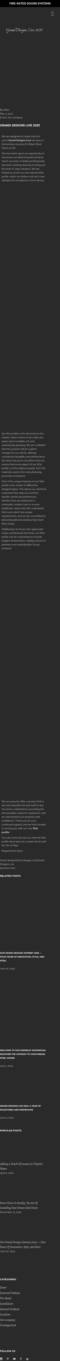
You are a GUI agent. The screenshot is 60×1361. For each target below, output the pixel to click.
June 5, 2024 (7, 1117)
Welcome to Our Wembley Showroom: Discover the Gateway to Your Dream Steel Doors (23, 1054)
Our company (15, 117)
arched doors (18, 540)
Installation (6, 1304)
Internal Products (9, 1309)
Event (3, 117)
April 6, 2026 (7, 1173)
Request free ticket (12, 850)
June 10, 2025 (7, 968)
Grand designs (8, 860)
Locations (5, 1314)
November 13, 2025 (10, 1212)
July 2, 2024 (6, 1065)
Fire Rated (5, 1298)
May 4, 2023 (6, 113)
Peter (6, 109)
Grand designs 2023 (27, 860)
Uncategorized (8, 1325)
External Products (10, 1293)
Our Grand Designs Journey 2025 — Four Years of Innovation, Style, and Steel (22, 957)
